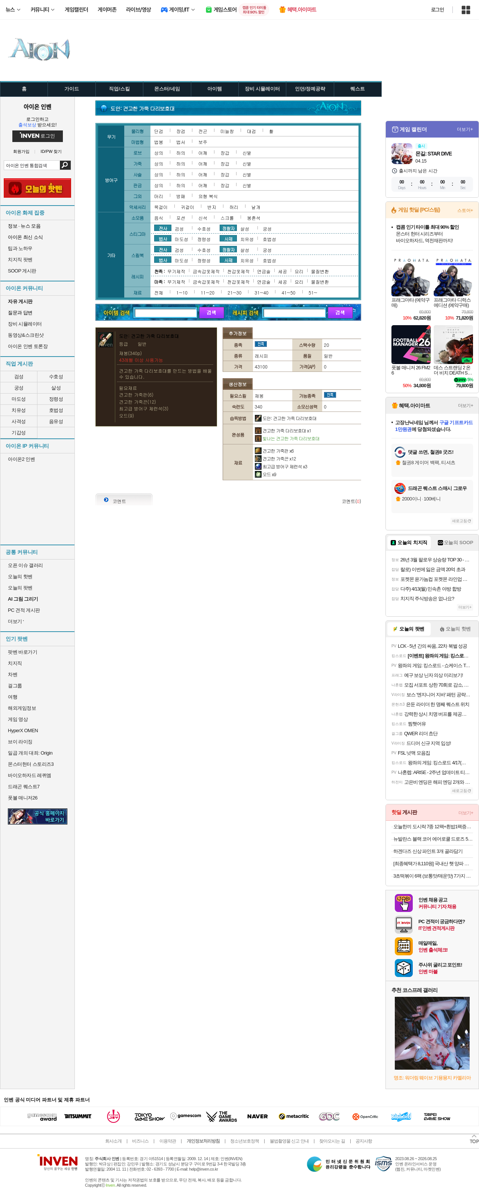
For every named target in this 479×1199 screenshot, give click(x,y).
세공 (282, 271)
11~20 (207, 292)
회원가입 (21, 152)
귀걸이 (187, 207)
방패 (180, 196)
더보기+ (465, 129)
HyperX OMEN (23, 730)
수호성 (56, 376)
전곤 (202, 131)
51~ (313, 292)
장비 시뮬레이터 (25, 323)
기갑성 (19, 432)
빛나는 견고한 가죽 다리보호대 (287, 438)
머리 (158, 196)
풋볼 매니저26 (22, 797)
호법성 (56, 410)
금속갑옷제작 (206, 271)
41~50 (288, 292)
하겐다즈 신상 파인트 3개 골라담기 (428, 851)
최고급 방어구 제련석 (281, 466)
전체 (158, 292)
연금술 (264, 271)
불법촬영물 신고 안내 (289, 1141)
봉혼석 (253, 218)
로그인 (437, 10)
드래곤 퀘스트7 (24, 786)
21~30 (234, 292)
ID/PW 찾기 (51, 152)
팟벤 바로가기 (22, 652)
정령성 (56, 399)
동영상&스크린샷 (26, 335)
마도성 (19, 399)
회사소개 (113, 1141)
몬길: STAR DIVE (433, 154)
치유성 (19, 410)
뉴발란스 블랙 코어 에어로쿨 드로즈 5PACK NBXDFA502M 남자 (433, 839)
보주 (202, 142)
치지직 (15, 663)
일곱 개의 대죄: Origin (30, 752)
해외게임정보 (22, 708)
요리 (299, 271)
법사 (163, 238)
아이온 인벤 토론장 (28, 346)
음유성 (56, 421)
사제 (228, 238)
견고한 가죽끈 (275, 458)
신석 (202, 218)
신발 (246, 153)
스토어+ (465, 210)
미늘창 (227, 131)
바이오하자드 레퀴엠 (29, 775)
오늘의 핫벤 (20, 576)
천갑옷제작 (238, 271)
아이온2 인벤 (21, 459)
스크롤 (227, 218)
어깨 (202, 153)
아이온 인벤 (37, 107)
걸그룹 (15, 685)
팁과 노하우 (20, 248)
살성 (56, 388)
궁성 (19, 388)
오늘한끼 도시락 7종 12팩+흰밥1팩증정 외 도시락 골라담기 (433, 826)
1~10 (181, 292)
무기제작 (176, 271)
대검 (251, 131)
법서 (180, 142)
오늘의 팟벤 (20, 587)
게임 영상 (18, 719)
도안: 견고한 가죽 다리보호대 (286, 418)
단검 (158, 131)
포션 (180, 218)
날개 (255, 207)
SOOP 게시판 (22, 270)
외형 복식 (208, 196)
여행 (12, 696)
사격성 (19, 421)
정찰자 (228, 228)
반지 (211, 207)
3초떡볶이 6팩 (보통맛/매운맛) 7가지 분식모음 (433, 876)
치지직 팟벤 (20, 259)
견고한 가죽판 (274, 450)
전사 (163, 228)
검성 (19, 376)
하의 (180, 153)
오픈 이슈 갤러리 (25, 565)
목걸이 (161, 207)
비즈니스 (140, 1141)
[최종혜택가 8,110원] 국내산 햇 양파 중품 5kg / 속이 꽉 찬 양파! (433, 863)
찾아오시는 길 (332, 1141)
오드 (265, 474)
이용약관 (167, 1141)
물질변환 (320, 271)
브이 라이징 (20, 741)
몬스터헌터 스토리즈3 (31, 764)
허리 (233, 207)
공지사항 (364, 1141)
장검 (180, 131)
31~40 (261, 292)
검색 (65, 165)
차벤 (12, 674)
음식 (158, 218)
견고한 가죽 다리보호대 (283, 430)
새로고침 (459, 521)
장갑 (224, 153)
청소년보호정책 (244, 1141)
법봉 (158, 142)
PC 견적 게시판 (24, 610)
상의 (158, 153)
